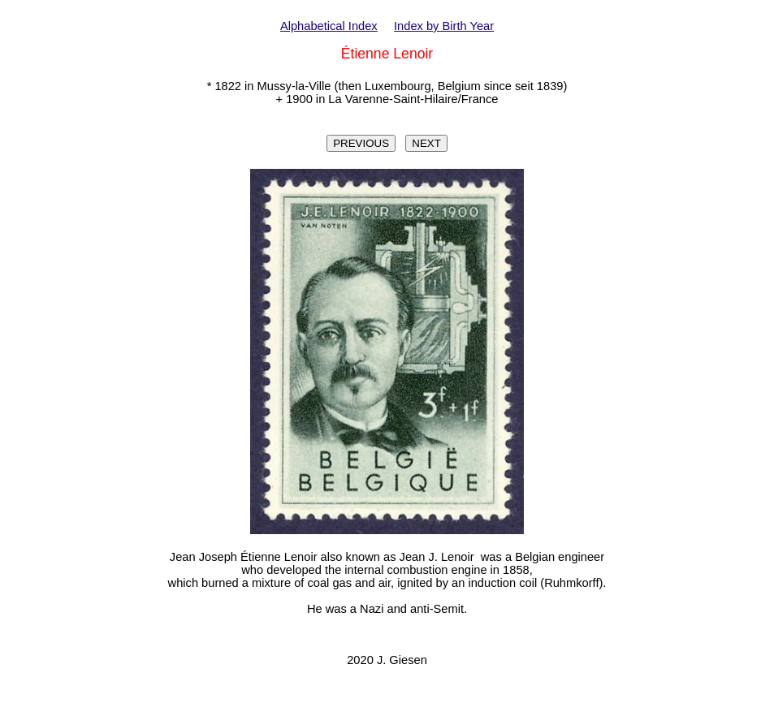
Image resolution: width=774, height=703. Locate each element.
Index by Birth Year (444, 25)
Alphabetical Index (329, 25)
